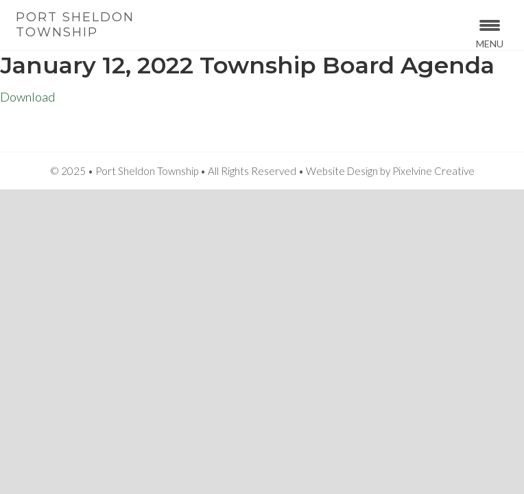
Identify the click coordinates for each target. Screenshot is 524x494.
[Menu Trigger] (489, 32)
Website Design (342, 171)
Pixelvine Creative (433, 171)
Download (27, 96)
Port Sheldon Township (75, 25)
